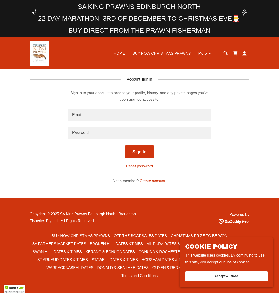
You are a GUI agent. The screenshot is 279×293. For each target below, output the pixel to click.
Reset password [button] (139, 166)
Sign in (139, 152)
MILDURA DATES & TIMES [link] (169, 244)
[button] (204, 54)
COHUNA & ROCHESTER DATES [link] (167, 252)
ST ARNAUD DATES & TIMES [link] (62, 260)
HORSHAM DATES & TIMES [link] (166, 260)
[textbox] (139, 115)
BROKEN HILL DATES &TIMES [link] (116, 244)
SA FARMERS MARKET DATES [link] (59, 244)
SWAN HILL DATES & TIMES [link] (57, 252)
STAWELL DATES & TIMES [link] (115, 260)
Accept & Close (227, 276)
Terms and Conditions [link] (139, 276)
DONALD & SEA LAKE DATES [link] (123, 268)
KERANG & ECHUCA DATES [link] (110, 252)
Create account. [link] (153, 181)
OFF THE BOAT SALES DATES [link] (140, 236)
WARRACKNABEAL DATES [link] (69, 268)
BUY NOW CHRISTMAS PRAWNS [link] (161, 53)
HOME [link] (119, 53)
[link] (39, 53)
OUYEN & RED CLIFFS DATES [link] (178, 268)
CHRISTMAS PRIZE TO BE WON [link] (199, 236)
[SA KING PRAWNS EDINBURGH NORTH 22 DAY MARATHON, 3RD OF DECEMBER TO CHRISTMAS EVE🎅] (139, 18)
